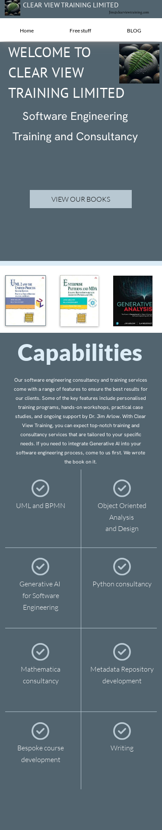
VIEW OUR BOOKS (80, 199)
